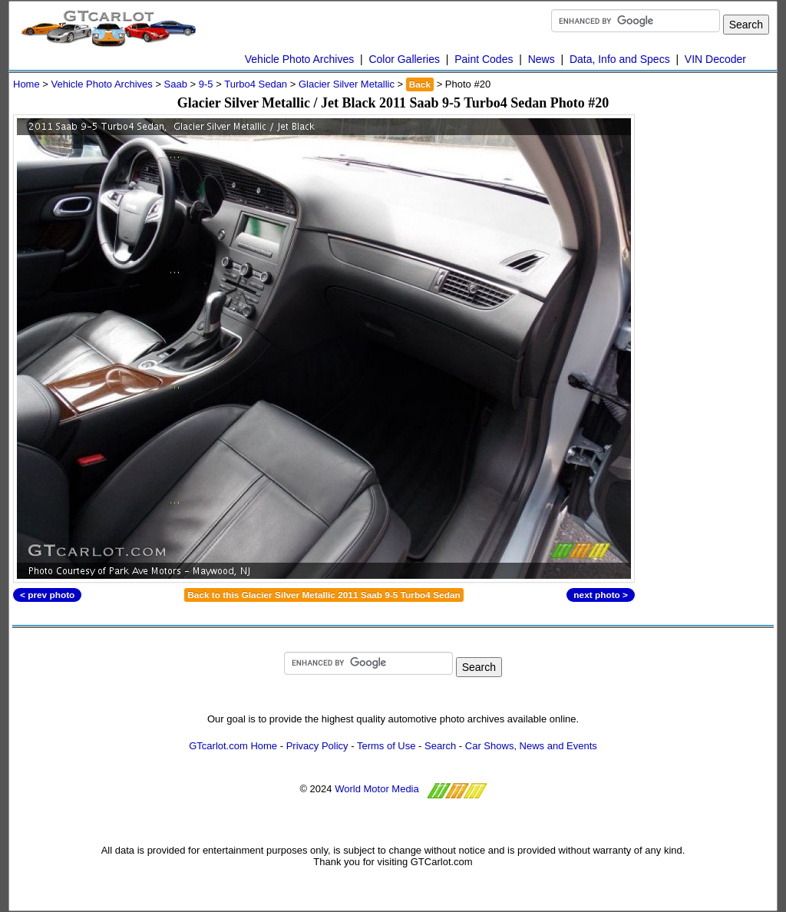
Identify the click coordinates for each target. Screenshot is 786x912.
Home (26, 84)
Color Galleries (404, 59)
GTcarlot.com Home (233, 746)
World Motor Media (377, 789)
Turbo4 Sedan (255, 84)
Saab (175, 84)
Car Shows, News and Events (531, 746)
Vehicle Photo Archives (299, 59)
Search (440, 746)
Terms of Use (386, 746)
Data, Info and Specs (620, 59)
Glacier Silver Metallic (347, 84)
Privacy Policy (317, 746)
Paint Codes (483, 59)
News (541, 59)
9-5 (206, 84)
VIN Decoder (715, 59)
